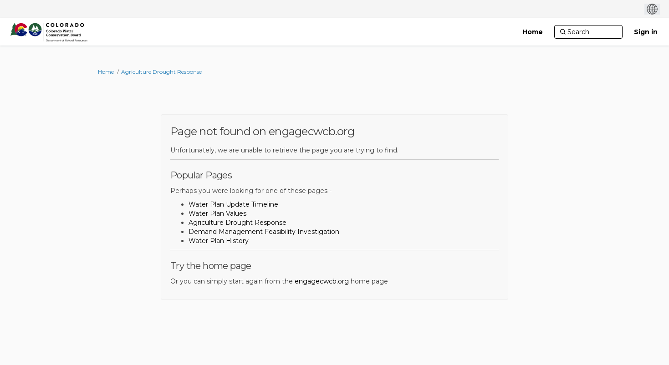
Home (106, 71)
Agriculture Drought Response (161, 71)
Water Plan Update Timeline (233, 204)
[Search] (588, 32)
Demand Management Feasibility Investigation (264, 232)
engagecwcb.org (322, 281)
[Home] (532, 32)
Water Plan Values (217, 213)
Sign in (646, 32)
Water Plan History (219, 241)
